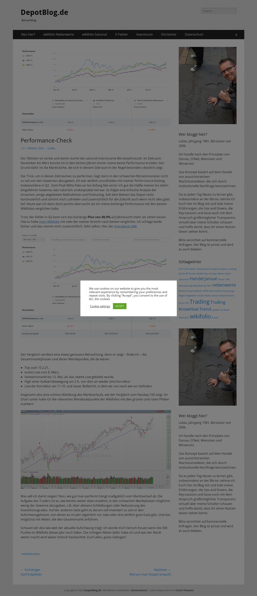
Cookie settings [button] (100, 306)
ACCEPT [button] (119, 306)
